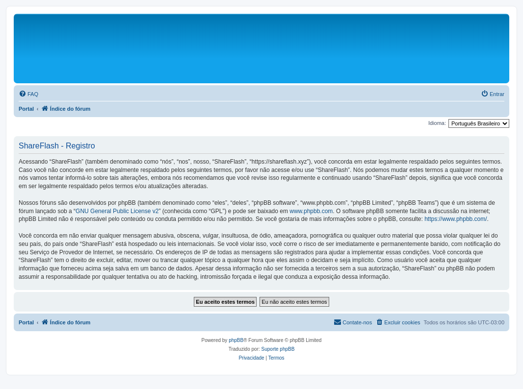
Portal (26, 109)
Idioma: (437, 123)
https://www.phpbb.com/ (455, 219)
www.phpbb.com (311, 211)
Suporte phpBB (278, 349)
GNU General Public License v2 (117, 211)
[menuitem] (28, 94)
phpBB (236, 340)
